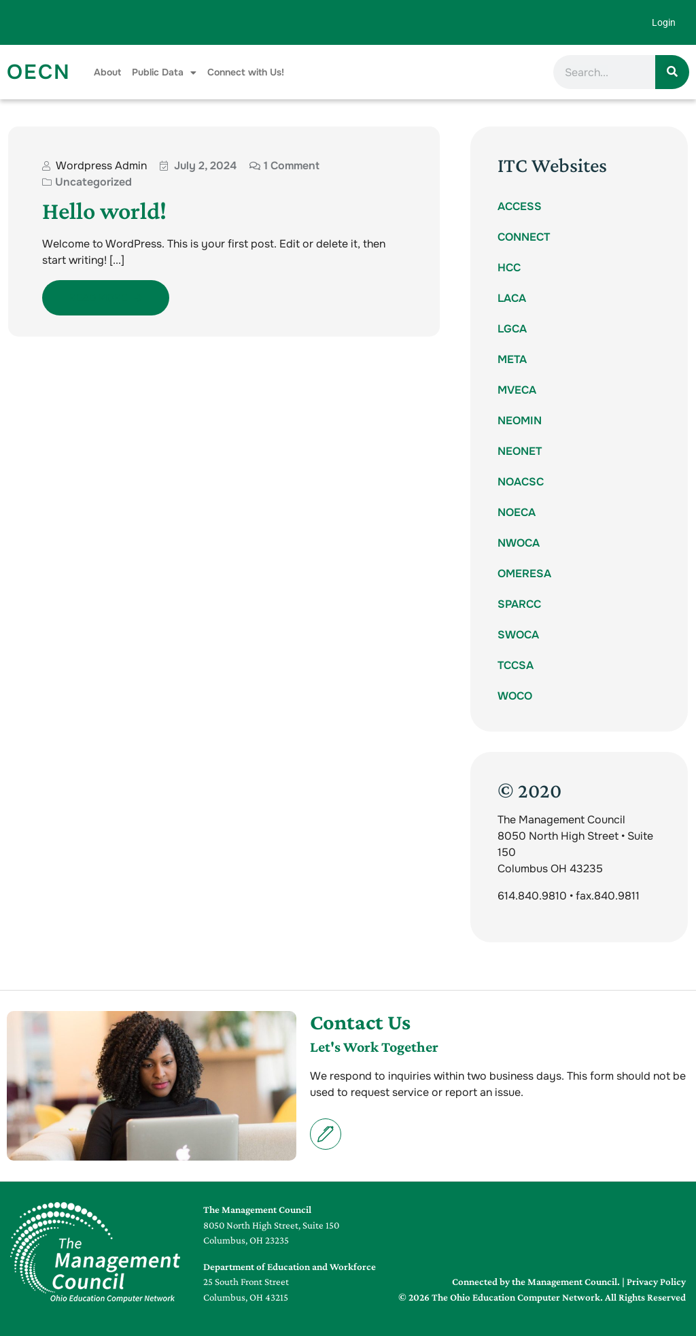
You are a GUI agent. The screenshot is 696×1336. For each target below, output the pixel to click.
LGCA (512, 329)
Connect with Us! (245, 72)
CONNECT (524, 237)
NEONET (520, 451)
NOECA (517, 512)
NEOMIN (520, 420)
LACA (512, 298)
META (512, 359)
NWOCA (519, 543)
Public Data (164, 72)
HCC (509, 267)
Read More (105, 298)
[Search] (672, 72)
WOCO (515, 696)
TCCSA (516, 665)
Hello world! (104, 210)
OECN (39, 72)
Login (664, 22)
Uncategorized (93, 182)
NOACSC (521, 482)
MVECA (517, 390)
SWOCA (518, 635)
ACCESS (520, 206)
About (107, 72)
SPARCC (519, 604)
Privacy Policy (656, 1281)
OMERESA (524, 573)
